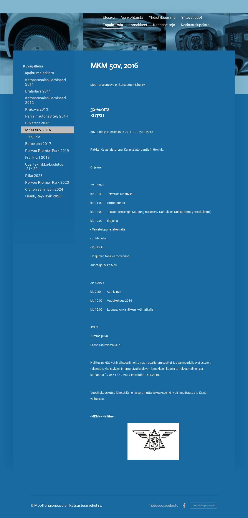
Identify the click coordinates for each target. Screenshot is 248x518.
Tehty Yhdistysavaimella (203, 505)
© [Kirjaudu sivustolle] (32, 505)
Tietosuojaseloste (163, 505)
